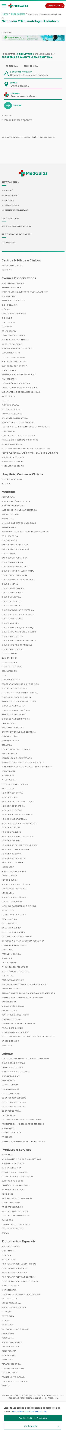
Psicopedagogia (10, 1347)
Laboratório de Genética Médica (19, 388)
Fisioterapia (8, 1260)
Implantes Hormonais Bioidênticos (21, 1295)
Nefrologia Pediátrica (14, 872)
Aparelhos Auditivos (13, 1164)
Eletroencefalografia (14, 689)
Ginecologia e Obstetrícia (16, 750)
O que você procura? (21, 72)
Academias (7, 1155)
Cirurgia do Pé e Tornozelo (17, 645)
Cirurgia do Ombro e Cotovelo (19, 641)
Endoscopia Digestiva (13, 706)
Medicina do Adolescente (16, 850)
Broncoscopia (10, 536)
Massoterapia (9, 1299)
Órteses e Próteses (13, 1229)
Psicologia (8, 1338)
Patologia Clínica (11, 954)
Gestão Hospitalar (12, 266)
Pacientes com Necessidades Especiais (23, 1124)
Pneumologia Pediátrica (15, 967)
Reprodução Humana (13, 1007)
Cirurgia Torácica (11, 602)
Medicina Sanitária (12, 841)
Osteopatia (8, 1316)
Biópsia (6, 310)
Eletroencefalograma (14, 362)
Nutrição (7, 1312)
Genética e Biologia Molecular (19, 375)
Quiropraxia (8, 1356)
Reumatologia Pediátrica (15, 1015)
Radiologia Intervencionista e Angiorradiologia (28, 993)
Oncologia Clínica (11, 928)
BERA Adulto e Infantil (14, 301)
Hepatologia (8, 772)
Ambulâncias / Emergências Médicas (21, 1159)
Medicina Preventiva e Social (17, 837)
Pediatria (7, 959)
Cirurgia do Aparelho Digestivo (19, 632)
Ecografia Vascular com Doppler (20, 684)
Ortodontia (8, 1116)
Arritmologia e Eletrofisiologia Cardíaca (25, 292)
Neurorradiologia (12, 902)
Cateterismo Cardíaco (14, 314)
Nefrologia (8, 867)
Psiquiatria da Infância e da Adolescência (24, 985)
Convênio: (15, 93)
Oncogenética (9, 924)
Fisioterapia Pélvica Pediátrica (19, 1277)
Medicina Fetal (9, 798)
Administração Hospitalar (16, 502)
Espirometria (9, 370)
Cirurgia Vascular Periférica (18, 610)
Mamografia (8, 397)
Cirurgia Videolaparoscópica (18, 615)
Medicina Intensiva (12, 811)
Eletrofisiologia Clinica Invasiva (20, 693)
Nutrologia (8, 911)
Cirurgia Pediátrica (12, 593)
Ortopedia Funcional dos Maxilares (21, 1120)
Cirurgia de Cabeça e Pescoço (18, 628)
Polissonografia (11, 410)
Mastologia (8, 789)
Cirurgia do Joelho (12, 637)
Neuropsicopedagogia (14, 1308)
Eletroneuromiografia (14, 366)
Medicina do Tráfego (13, 863)
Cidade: (13, 83)
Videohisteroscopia (13, 458)
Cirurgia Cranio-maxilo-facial (18, 571)
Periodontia (8, 1129)
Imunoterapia (9, 379)
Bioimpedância (9, 305)
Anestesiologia (10, 515)
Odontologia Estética (14, 1103)
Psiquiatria (8, 976)
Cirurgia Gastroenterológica (18, 580)
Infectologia (9, 780)
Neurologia (8, 893)
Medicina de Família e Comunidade (20, 846)
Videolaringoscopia (13, 466)
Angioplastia (9, 528)
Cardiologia (8, 554)
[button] (4, 5)
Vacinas (6, 1386)
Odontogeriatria (11, 1094)
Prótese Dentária (11, 1133)
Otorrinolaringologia (14, 946)
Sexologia (7, 1360)
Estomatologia (10, 1085)
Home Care (7, 1194)
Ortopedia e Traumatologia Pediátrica (23, 941)
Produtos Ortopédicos (15, 1212)
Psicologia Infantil (12, 1342)
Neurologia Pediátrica (14, 898)
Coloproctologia (11, 667)
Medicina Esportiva (12, 793)
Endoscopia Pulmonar (14, 715)
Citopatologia (9, 654)
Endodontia (8, 1081)
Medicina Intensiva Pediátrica (18, 815)
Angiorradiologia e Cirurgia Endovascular (26, 532)
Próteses (7, 1137)
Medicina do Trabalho (14, 859)
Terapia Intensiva (11, 1020)
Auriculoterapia (11, 1247)
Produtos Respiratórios (15, 1216)
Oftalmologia (9, 919)
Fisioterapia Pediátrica (14, 1268)
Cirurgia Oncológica (13, 589)
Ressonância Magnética (15, 418)
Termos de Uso (11, 205)
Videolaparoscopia (12, 462)
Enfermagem (8, 1251)
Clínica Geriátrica (11, 1168)
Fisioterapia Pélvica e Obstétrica (20, 1282)
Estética (6, 1255)
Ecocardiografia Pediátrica (17, 349)
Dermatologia (9, 671)
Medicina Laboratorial (14, 819)
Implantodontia (10, 1090)
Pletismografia (10, 405)
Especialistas (18, 13)
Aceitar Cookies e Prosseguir (33, 1418)
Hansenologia (9, 754)
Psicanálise (8, 1334)
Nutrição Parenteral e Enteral (19, 906)
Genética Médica (10, 741)
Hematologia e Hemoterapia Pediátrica (23, 763)
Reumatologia (9, 1011)
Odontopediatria (11, 1111)
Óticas (5, 1233)
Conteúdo (8, 200)
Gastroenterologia (13, 728)
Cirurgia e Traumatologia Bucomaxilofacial (26, 1059)
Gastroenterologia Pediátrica (19, 732)
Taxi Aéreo (7, 1220)
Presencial (12, 66)
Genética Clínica (10, 737)
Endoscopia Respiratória (16, 719)
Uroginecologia (10, 1041)
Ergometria (8, 724)
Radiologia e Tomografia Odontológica (24, 1142)
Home (5, 13)
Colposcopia (9, 331)
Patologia (7, 950)
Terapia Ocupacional (13, 1369)
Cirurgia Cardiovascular (15, 567)
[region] (33, 1417)
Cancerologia (9, 541)
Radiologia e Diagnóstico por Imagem (22, 998)
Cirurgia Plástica (11, 597)
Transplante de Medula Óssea (18, 1024)
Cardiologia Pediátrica (14, 558)
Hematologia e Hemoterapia (17, 758)
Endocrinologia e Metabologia (19, 702)
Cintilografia (9, 323)
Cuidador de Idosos (12, 1181)
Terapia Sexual (10, 1373)
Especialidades (11, 195)
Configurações (31, 1426)
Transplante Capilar (13, 1377)
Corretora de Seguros (15, 1172)
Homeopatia (8, 776)
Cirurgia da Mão (10, 624)
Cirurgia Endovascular (14, 576)
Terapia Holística (11, 1364)
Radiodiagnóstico (12, 989)
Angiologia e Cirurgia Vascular (19, 523)
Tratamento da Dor (12, 1028)
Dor (4, 676)
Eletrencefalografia (13, 357)
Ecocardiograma (11, 353)
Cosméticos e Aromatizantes (17, 1177)
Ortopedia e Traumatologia (17, 937)
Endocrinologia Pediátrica (17, 698)
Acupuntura (8, 497)
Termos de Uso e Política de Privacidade (31, 1411)
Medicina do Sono (11, 854)
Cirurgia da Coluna (12, 619)
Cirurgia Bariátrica (12, 563)
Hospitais (7, 270)
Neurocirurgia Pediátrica (16, 885)
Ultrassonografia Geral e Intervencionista (26, 449)
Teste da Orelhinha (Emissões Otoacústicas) (26, 427)
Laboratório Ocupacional (16, 384)
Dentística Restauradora (16, 1072)
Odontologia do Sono (14, 1107)
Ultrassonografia (12, 444)
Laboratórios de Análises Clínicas (21, 392)
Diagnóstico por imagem (15, 340)
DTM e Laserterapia (12, 1068)
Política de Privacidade (15, 210)
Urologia (7, 1046)
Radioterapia (9, 1002)
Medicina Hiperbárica (13, 806)
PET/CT (5, 401)
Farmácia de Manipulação (15, 1185)
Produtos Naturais (12, 1207)
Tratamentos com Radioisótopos (20, 440)
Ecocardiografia (11, 680)
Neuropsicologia (11, 1303)
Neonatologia (9, 876)
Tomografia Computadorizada (18, 436)
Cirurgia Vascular (12, 606)
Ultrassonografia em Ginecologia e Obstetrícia (28, 1037)
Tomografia (8, 431)
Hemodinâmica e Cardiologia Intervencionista (27, 767)
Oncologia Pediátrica (13, 933)
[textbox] (22, 85)
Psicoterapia (9, 1351)
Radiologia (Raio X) (12, 414)
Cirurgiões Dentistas (13, 1063)
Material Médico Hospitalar (17, 1199)
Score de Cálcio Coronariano (18, 423)
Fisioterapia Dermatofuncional (19, 1264)
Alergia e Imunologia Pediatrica (19, 510)
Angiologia (8, 519)
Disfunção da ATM (11, 1076)
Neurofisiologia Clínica (15, 889)
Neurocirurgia (10, 880)
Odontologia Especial (14, 1098)
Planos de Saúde (11, 1203)
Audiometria (8, 296)
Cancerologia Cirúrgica (15, 545)
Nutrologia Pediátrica (14, 915)
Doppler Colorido (12, 344)
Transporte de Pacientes (16, 1225)
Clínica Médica (9, 658)
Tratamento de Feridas (14, 1382)
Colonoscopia (10, 663)
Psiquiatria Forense (13, 980)
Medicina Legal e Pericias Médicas (20, 824)
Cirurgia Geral (10, 584)
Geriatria (7, 745)
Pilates (6, 1321)
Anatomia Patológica (13, 283)
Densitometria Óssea (13, 336)
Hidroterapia (9, 1290)
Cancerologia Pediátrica (15, 550)
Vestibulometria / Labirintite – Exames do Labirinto (30, 453)
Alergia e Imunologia (13, 506)
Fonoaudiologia (10, 1286)
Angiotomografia (11, 288)
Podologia (7, 1325)
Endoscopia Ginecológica (16, 711)
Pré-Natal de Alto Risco (15, 1329)
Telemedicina (31, 66)
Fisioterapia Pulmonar (14, 1273)
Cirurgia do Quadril (13, 650)
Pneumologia (9, 963)
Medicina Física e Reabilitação (18, 802)
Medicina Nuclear (11, 828)
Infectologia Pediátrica (15, 785)
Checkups (7, 318)
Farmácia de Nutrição (13, 1190)
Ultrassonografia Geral (15, 1033)
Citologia (7, 327)
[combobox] (22, 85)
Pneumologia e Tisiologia (15, 972)
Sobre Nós (9, 190)
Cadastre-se (9, 243)
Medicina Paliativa (11, 832)
